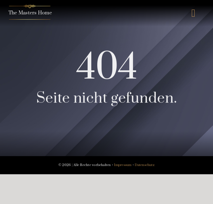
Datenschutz (145, 165)
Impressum (122, 165)
